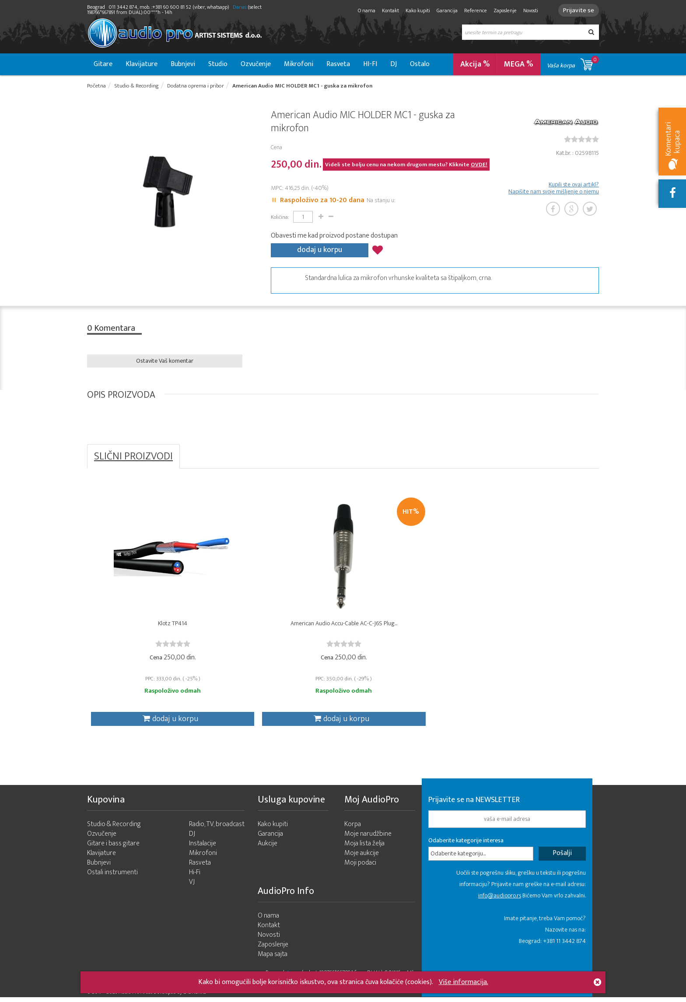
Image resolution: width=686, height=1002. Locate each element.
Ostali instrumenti (112, 877)
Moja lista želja (364, 848)
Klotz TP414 (151, 626)
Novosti (528, 10)
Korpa (352, 829)
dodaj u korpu (319, 249)
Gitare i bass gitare (113, 848)
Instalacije (202, 848)
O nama (364, 10)
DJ (393, 64)
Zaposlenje (502, 10)
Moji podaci (360, 867)
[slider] (581, 140)
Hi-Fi (194, 877)
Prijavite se (577, 10)
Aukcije (267, 848)
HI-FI (370, 64)
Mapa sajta (272, 959)
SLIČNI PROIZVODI (133, 456)
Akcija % (475, 64)
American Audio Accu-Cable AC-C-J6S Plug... (279, 626)
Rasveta (338, 64)
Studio (218, 64)
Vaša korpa (573, 62)
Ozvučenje (256, 64)
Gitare (103, 64)
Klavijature (142, 64)
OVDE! (479, 165)
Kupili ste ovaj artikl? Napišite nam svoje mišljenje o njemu (553, 189)
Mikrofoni (298, 64)
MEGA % (518, 64)
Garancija (444, 10)
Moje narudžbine (368, 838)
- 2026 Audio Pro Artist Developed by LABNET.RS (155, 996)
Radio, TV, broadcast (217, 829)
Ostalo (420, 64)
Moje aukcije (361, 858)
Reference (473, 10)
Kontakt (387, 10)
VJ (192, 887)
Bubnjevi (183, 64)
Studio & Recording (114, 829)
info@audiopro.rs (499, 900)
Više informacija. (463, 982)
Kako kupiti (415, 10)
